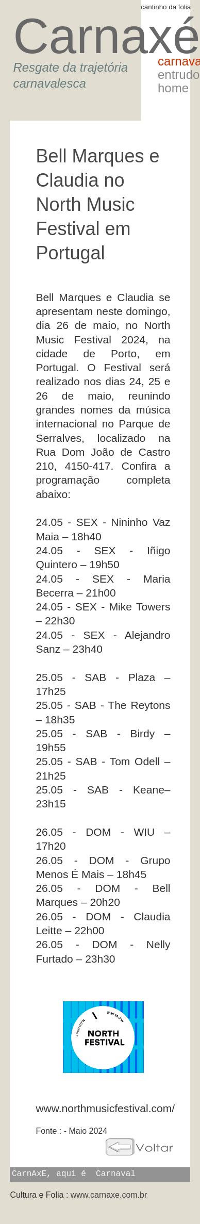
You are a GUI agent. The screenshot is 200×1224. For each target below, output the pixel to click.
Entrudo (178, 74)
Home (173, 88)
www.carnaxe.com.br (109, 1194)
